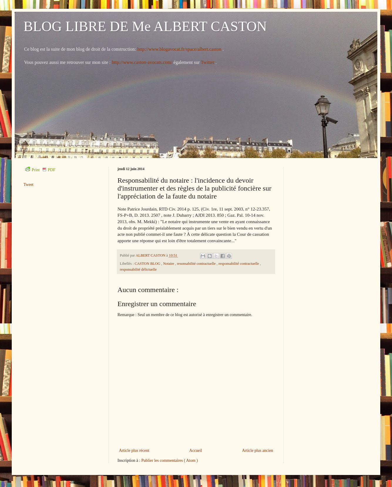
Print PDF (40, 170)
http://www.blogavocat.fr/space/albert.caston (179, 49)
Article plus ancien (257, 450)
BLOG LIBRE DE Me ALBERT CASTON (145, 26)
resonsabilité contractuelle (197, 264)
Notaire (169, 264)
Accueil (195, 450)
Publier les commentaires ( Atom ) (169, 460)
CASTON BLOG (147, 264)
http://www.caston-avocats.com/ (142, 62)
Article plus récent (134, 450)
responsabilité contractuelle (239, 264)
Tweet (28, 184)
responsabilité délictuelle (138, 269)
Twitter (208, 62)
